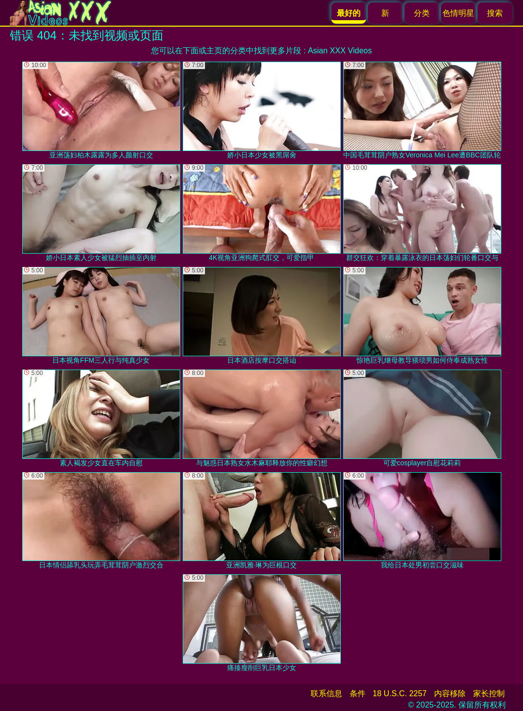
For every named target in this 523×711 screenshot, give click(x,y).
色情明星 (458, 13)
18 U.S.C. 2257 (400, 693)
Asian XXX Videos (340, 50)
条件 (357, 693)
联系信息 (326, 693)
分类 (422, 13)
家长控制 (489, 693)
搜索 (495, 13)
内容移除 (450, 693)
